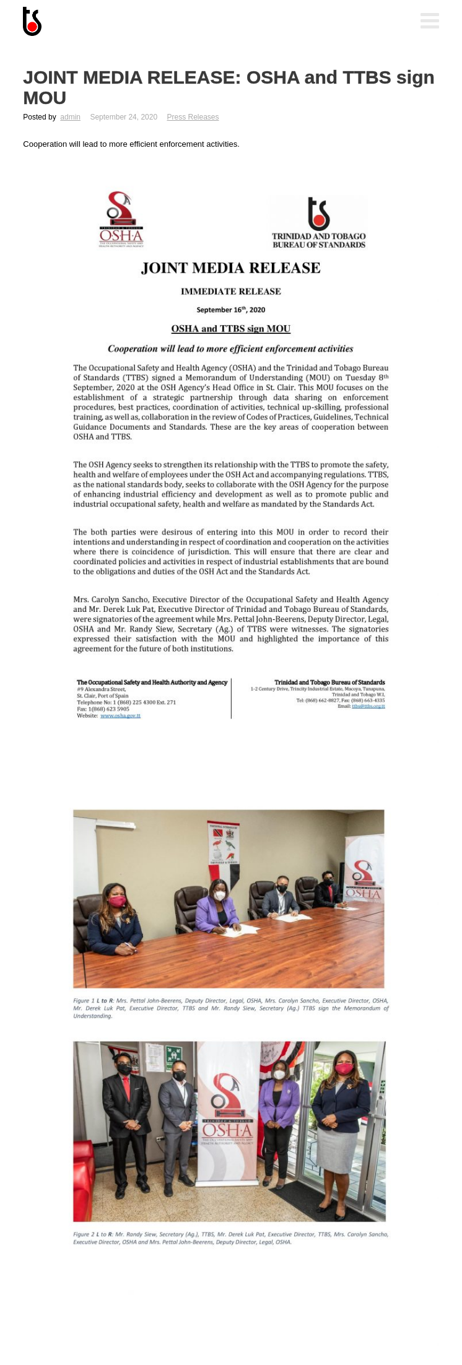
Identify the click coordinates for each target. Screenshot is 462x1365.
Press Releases (193, 117)
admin (70, 117)
